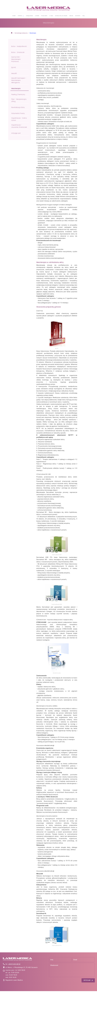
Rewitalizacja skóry (18, 107)
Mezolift (14, 73)
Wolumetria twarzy (18, 113)
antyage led (15, 133)
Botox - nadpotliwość (19, 46)
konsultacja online (61, 16)
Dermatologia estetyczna (21, 33)
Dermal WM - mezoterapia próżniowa (16, 59)
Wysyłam (88, 980)
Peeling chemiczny (18, 94)
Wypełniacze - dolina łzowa (19, 119)
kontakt (77, 16)
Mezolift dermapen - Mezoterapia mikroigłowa (18, 80)
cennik (37, 16)
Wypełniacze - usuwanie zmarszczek (19, 126)
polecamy (44, 16)
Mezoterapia (15, 88)
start (14, 16)
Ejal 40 (13, 67)
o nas (51, 16)
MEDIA (71, 16)
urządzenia (29, 16)
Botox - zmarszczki (17, 52)
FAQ (83, 16)
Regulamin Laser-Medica (14, 980)
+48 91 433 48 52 (14, 964)
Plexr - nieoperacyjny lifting (18, 100)
